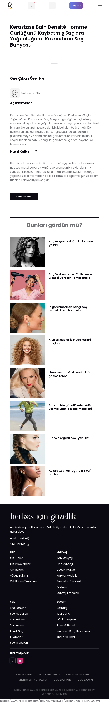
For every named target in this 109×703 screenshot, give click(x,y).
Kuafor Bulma (66, 637)
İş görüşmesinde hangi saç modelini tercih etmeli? (68, 308)
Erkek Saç (16, 631)
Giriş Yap (76, 5)
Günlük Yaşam (66, 620)
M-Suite (61, 694)
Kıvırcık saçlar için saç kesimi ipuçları (70, 341)
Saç (13, 602)
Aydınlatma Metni (49, 674)
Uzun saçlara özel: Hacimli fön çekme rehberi (70, 374)
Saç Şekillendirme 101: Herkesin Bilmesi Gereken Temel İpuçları (70, 276)
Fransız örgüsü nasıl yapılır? (69, 438)
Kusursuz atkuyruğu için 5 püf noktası (70, 472)
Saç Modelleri (19, 614)
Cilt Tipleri (16, 558)
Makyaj (62, 552)
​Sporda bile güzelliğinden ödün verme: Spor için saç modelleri (70, 407)
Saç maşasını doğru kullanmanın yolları (72, 243)
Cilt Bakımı (17, 570)
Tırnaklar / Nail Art (69, 581)
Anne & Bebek (66, 625)
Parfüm (62, 587)
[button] (31, 5)
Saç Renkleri (18, 608)
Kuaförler (16, 637)
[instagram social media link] (20, 660)
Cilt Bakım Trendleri (23, 581)
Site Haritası (19, 544)
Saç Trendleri (19, 643)
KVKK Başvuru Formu (78, 674)
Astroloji (62, 608)
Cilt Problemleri (20, 564)
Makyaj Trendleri (68, 593)
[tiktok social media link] (12, 661)
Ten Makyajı (65, 558)
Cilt (12, 552)
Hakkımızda (19, 539)
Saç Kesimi (17, 625)
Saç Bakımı (17, 620)
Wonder (47, 694)
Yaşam (61, 602)
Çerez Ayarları (86, 679)
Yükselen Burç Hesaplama (74, 631)
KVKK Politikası (24, 674)
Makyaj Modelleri (68, 576)
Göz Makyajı (65, 564)
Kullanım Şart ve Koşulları (32, 679)
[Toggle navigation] (100, 5)
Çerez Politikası (62, 679)
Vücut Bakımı (19, 576)
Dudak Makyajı (66, 570)
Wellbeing (63, 614)
